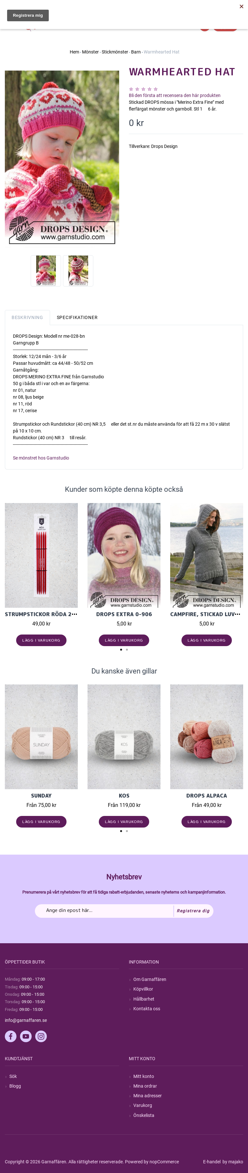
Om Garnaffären (149, 979)
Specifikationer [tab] (77, 317)
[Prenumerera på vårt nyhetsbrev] (124, 911)
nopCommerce (164, 1161)
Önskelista (143, 1115)
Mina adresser (147, 1095)
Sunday (41, 795)
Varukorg (142, 1105)
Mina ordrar (145, 1086)
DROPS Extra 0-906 (124, 614)
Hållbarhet (143, 999)
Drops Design (164, 146)
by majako (232, 1161)
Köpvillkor (143, 989)
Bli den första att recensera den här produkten (175, 95)
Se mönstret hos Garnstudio (41, 457)
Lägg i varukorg (41, 640)
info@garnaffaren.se (26, 1020)
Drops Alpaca (206, 795)
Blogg (15, 1086)
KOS (124, 795)
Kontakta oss (146, 1008)
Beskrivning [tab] (27, 317)
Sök (13, 1076)
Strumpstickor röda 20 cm (45, 614)
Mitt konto (143, 1076)
